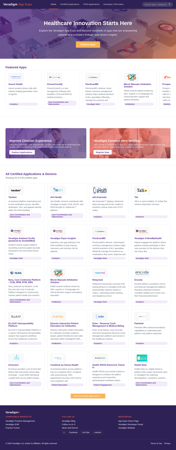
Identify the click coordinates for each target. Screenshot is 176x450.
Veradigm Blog (68, 421)
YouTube (86, 432)
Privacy (167, 443)
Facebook (73, 432)
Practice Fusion (13, 428)
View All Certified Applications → (88, 396)
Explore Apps (88, 44)
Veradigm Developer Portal (130, 424)
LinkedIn (97, 432)
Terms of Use (156, 443)
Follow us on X (68, 424)
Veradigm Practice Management (20, 421)
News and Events (70, 428)
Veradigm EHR (12, 424)
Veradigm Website (126, 428)
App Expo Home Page (128, 421)
